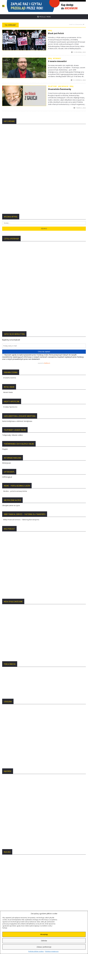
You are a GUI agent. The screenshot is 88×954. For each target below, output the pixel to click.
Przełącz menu (44, 15)
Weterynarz (6, 299)
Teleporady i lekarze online (12, 271)
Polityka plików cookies (36, 951)
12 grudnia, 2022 (78, 50)
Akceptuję (44, 934)
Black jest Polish (56, 31)
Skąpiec (5, 285)
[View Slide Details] (55, 5)
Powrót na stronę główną (76, 22)
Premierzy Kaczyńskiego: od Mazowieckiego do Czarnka (32, 830)
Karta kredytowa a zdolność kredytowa (17, 257)
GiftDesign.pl (7, 313)
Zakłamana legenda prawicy (21, 812)
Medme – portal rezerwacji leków (15, 327)
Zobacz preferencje (44, 947)
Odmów (44, 941)
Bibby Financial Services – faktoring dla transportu (21, 355)
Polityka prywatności (52, 951)
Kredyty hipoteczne (10, 243)
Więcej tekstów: (43, 840)
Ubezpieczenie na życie (11, 341)
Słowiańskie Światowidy (59, 87)
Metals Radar (8, 228)
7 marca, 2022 (80, 106)
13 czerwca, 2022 (78, 78)
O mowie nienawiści (57, 59)
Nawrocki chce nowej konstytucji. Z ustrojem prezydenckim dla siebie (38, 821)
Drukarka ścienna (9, 213)
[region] (55, 5)
